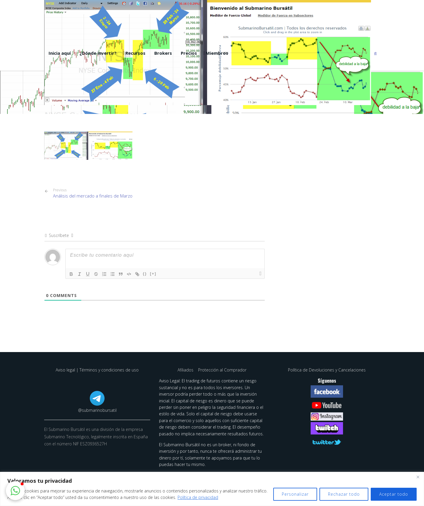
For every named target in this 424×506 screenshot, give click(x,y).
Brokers (163, 53)
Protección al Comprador (222, 370)
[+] (153, 273)
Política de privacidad (198, 497)
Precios (189, 53)
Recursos (135, 53)
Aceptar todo (393, 494)
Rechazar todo (344, 494)
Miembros (217, 53)
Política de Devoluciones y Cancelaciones (327, 370)
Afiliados (186, 370)
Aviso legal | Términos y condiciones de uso (97, 370)
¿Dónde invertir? (98, 53)
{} (145, 273)
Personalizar (295, 494)
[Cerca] (417, 476)
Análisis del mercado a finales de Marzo (92, 193)
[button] (15, 490)
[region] (212, 489)
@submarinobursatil (97, 410)
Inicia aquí (60, 53)
